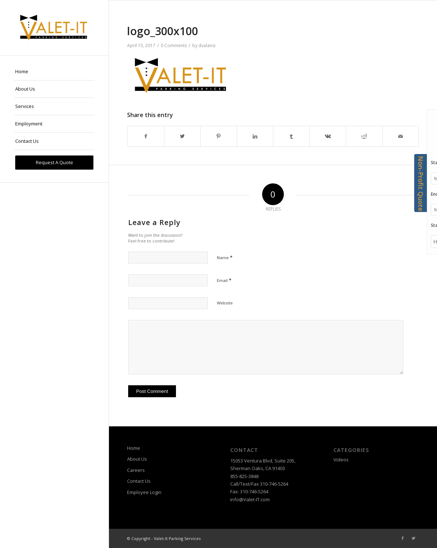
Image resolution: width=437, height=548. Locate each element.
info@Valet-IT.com (250, 499)
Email (224, 280)
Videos (341, 459)
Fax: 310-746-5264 (249, 491)
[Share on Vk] (328, 136)
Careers (136, 470)
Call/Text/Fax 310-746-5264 (259, 484)
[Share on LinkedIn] (255, 136)
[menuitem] (54, 71)
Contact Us (139, 481)
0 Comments (174, 45)
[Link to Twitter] (413, 538)
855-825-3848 (244, 476)
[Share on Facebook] (145, 136)
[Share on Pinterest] (219, 136)
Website (225, 303)
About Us (137, 459)
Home (133, 448)
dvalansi (206, 45)
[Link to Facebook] (402, 538)
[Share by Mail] (401, 136)
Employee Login (144, 492)
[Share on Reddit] (364, 136)
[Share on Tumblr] (291, 136)
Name (224, 257)
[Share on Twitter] (182, 136)
